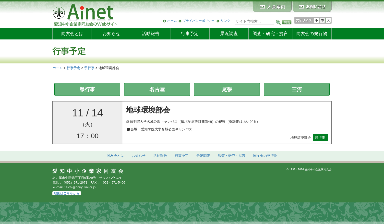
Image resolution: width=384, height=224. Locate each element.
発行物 (311, 33)
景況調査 (229, 33)
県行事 (87, 89)
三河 (297, 89)
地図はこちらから (66, 193)
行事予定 (190, 33)
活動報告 (150, 33)
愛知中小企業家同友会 (89, 171)
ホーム (172, 21)
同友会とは (72, 33)
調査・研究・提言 (270, 33)
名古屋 (157, 89)
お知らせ (111, 33)
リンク (225, 21)
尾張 (227, 89)
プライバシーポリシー (199, 21)
